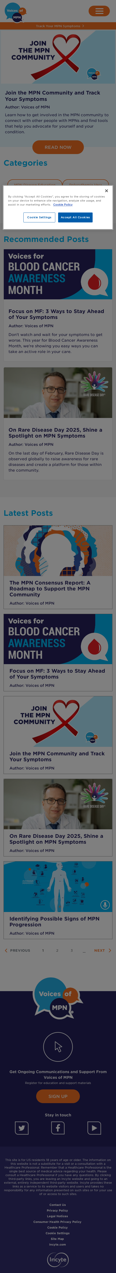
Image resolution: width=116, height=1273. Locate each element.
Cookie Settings (39, 217)
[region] (58, 207)
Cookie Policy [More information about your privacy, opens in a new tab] (63, 204)
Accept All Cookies (75, 217)
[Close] (106, 191)
